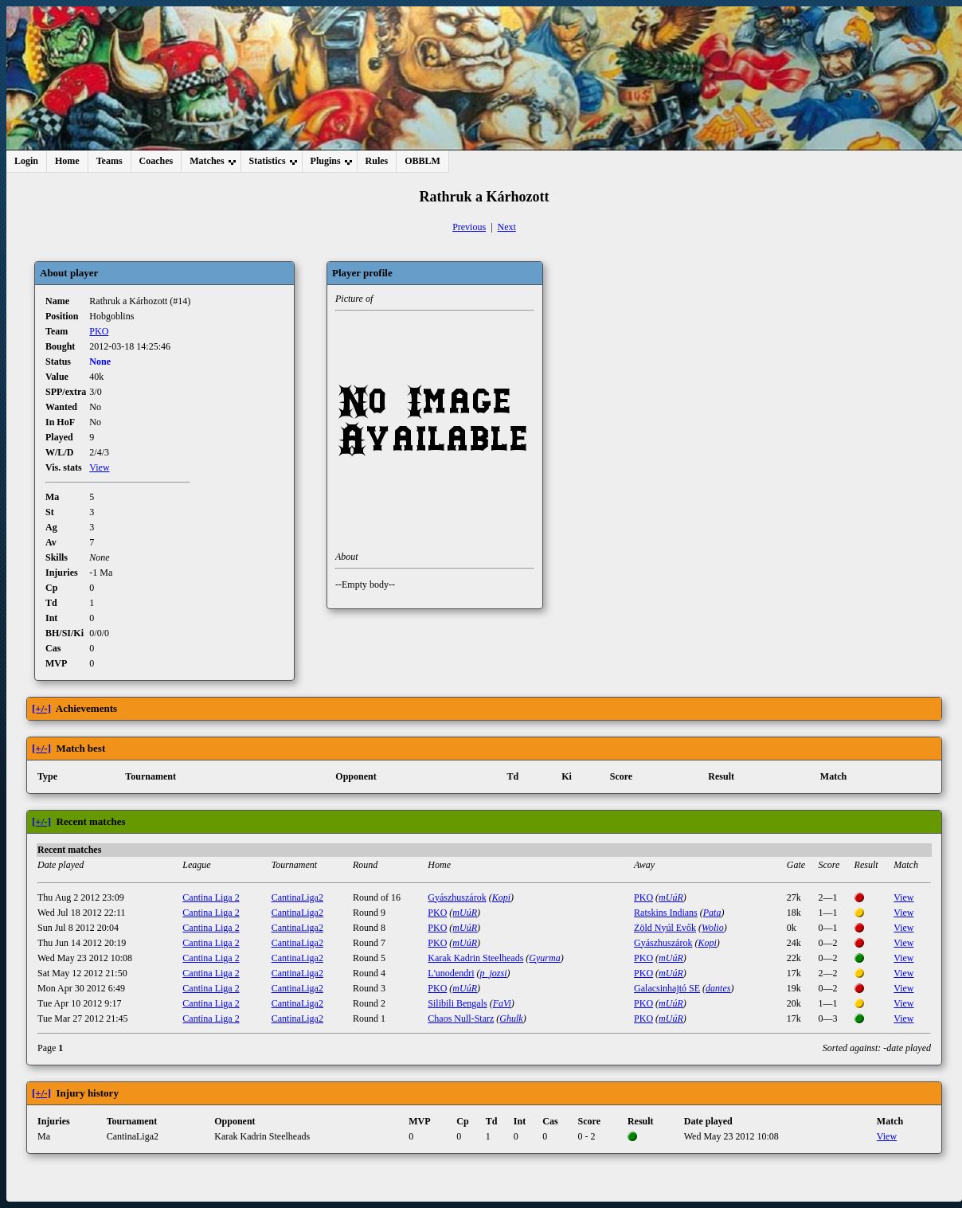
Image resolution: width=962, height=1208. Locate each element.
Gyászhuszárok (457, 897)
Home (67, 160)
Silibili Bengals (457, 1003)
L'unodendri (451, 973)
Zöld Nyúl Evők (665, 927)
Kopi (501, 897)
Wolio (713, 927)
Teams (109, 160)
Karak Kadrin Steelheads (475, 958)
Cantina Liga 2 (210, 897)
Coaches (156, 160)
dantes (718, 988)
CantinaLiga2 (297, 897)
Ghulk (510, 1018)
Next (507, 227)
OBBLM (422, 160)
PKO (98, 331)
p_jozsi (493, 973)
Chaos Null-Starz (461, 1018)
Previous (469, 227)
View (99, 467)
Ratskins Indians (666, 912)
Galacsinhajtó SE (667, 988)
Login (26, 160)
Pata (712, 912)
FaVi (502, 1003)
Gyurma (544, 958)
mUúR (671, 897)
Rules (377, 160)
